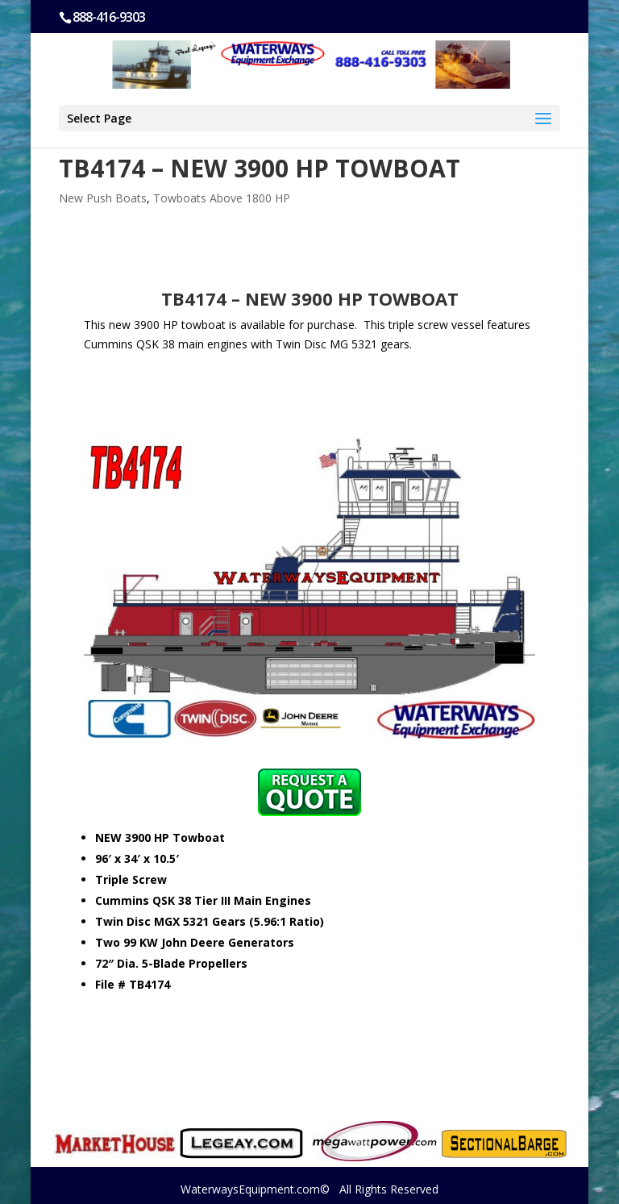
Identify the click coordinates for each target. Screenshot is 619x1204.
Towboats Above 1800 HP (221, 198)
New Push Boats (103, 198)
